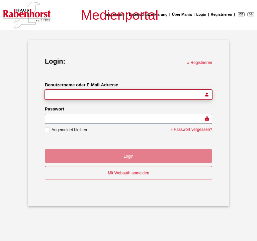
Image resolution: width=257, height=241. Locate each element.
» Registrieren (199, 62)
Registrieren (221, 14)
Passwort (54, 108)
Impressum (114, 14)
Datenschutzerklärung (148, 14)
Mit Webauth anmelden (128, 173)
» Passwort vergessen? (191, 129)
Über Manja (182, 14)
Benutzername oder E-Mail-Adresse (81, 84)
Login (201, 14)
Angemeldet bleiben (69, 130)
